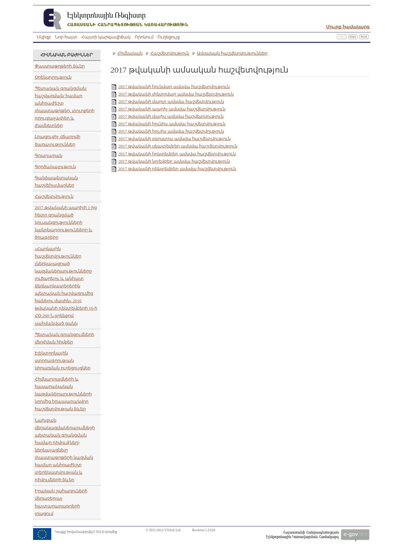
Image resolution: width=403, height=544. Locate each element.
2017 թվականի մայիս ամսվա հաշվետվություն (171, 116)
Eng (352, 36)
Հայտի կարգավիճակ (106, 37)
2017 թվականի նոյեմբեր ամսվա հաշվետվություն (174, 161)
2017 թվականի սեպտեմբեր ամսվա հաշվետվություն (177, 146)
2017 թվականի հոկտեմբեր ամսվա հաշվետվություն (177, 153)
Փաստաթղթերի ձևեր (60, 66)
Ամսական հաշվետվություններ (232, 53)
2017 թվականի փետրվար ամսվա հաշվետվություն (176, 94)
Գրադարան (48, 155)
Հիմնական (130, 53)
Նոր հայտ (66, 37)
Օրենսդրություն (53, 77)
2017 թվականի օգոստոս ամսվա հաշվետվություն (174, 138)
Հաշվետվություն (54, 196)
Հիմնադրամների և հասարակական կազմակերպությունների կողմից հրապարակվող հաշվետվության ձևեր (63, 394)
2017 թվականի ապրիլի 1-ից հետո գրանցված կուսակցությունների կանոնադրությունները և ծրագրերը (66, 222)
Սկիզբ (44, 37)
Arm (341, 36)
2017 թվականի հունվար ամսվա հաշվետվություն (174, 86)
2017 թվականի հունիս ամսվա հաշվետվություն (171, 123)
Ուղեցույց (168, 37)
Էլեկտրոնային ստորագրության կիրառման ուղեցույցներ (62, 360)
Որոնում (144, 37)
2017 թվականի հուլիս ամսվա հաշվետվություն (171, 131)
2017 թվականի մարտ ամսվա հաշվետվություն (171, 101)
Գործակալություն (55, 166)
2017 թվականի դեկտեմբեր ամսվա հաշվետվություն (177, 168)
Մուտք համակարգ (347, 26)
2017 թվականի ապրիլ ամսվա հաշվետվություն (171, 108)
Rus (364, 36)
